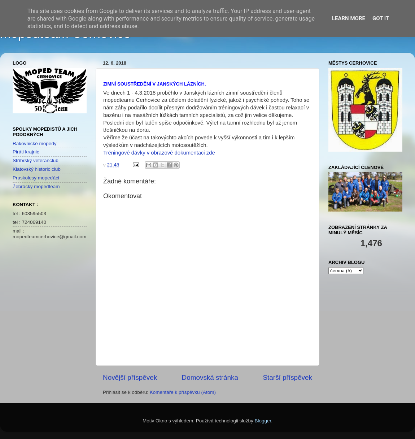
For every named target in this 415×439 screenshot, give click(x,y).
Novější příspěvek (130, 377)
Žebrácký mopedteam (36, 186)
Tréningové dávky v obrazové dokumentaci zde (159, 153)
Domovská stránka (210, 377)
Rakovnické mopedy (35, 143)
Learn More (348, 18)
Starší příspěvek (288, 377)
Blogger (263, 420)
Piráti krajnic (26, 152)
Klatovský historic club (37, 169)
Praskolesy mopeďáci (36, 178)
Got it (380, 18)
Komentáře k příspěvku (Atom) (183, 392)
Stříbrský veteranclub (35, 160)
